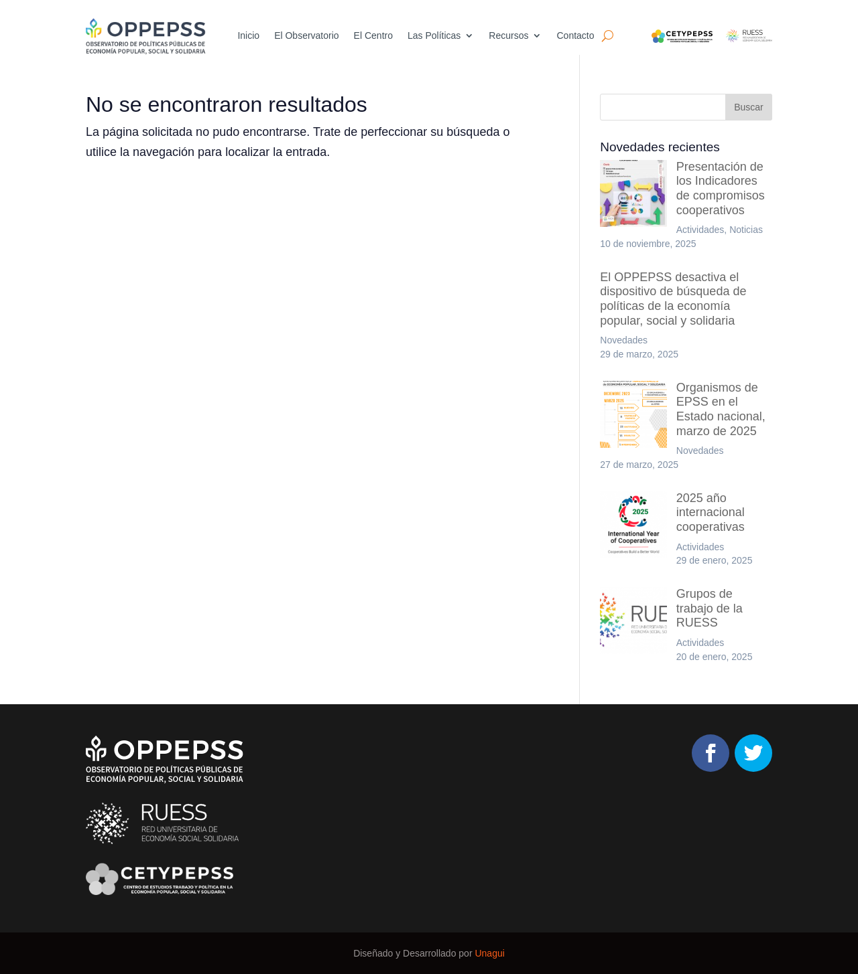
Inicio (248, 36)
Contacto (575, 36)
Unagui (489, 953)
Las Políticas (434, 36)
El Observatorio (306, 36)
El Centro (373, 36)
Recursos (508, 36)
